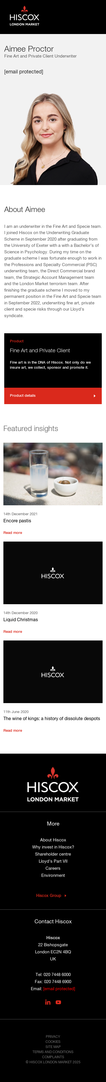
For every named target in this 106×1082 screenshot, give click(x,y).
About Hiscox (53, 840)
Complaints (53, 1057)
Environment (53, 875)
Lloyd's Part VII (53, 861)
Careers (53, 868)
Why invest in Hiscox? (53, 847)
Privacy (53, 1037)
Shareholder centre (53, 854)
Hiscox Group (48, 896)
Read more (12, 533)
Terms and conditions (53, 1052)
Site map (53, 1047)
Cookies (53, 1042)
